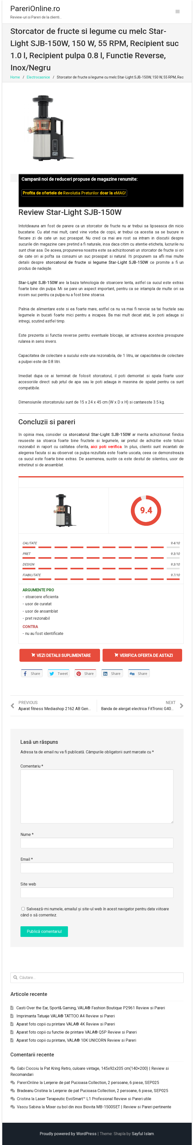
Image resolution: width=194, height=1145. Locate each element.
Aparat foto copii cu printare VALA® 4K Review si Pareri (65, 1024)
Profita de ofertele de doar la (74, 193)
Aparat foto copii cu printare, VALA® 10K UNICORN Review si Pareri (76, 1040)
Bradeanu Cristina (32, 1090)
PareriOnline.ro (35, 8)
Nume (27, 834)
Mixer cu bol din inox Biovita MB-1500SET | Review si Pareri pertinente (108, 1106)
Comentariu (31, 766)
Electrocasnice (38, 77)
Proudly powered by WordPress (68, 1133)
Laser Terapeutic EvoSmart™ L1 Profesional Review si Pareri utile (93, 1098)
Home (15, 77)
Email (26, 859)
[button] (178, 12)
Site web (28, 884)
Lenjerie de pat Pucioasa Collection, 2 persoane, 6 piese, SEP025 (101, 1082)
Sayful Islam (143, 1133)
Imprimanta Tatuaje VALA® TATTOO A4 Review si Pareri (65, 1016)
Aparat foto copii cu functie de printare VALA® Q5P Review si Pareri (76, 1032)
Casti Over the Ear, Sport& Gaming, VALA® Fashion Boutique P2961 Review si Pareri (90, 1008)
